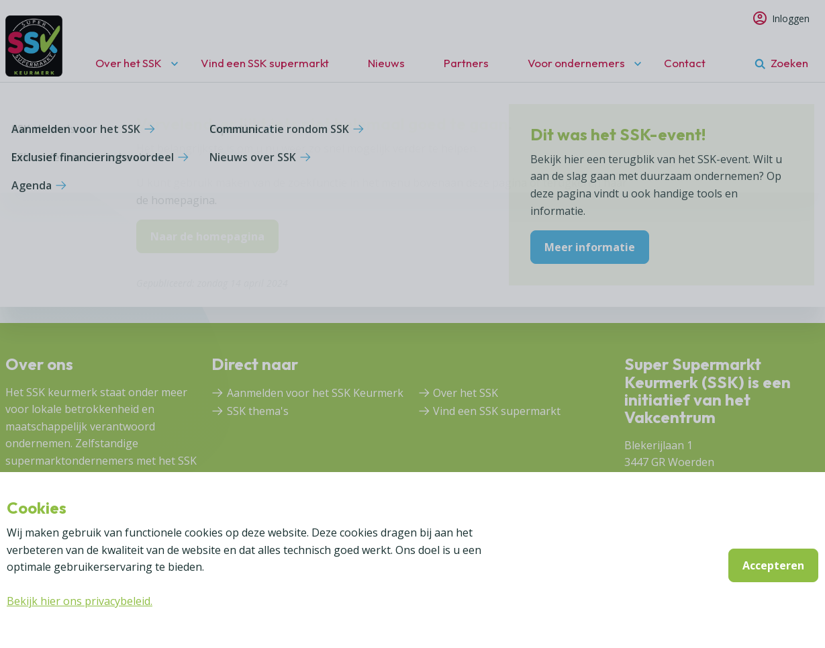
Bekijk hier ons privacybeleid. (79, 601)
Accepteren (773, 565)
